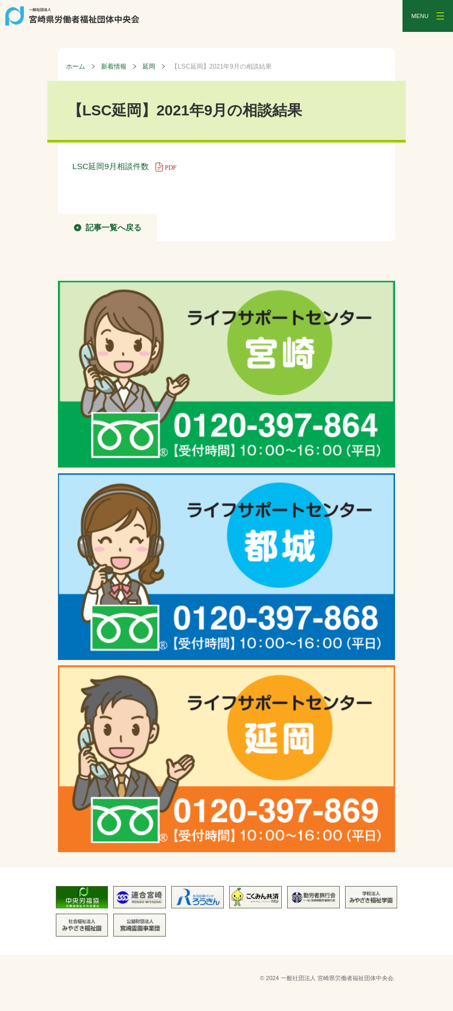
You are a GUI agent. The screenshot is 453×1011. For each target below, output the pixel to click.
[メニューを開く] (427, 16)
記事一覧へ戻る (113, 227)
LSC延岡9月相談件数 (127, 166)
